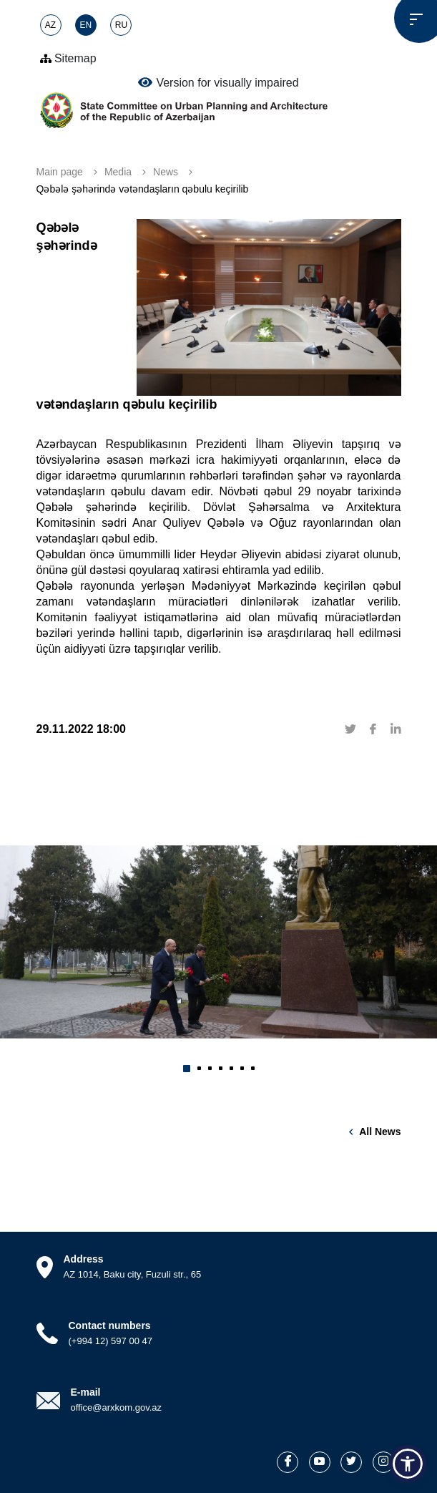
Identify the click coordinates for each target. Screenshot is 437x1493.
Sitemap (68, 58)
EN (86, 25)
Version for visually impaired (218, 82)
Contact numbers (110, 1325)
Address (84, 1259)
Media (118, 171)
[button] (186, 1068)
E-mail (86, 1392)
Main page (59, 171)
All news (380, 1131)
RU (121, 25)
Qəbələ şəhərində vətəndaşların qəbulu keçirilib (142, 189)
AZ (50, 25)
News (165, 171)
